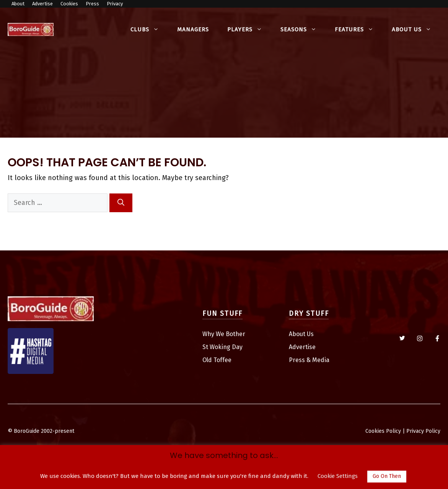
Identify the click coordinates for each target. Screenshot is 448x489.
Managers (193, 29)
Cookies (69, 3)
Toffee (222, 360)
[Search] (120, 202)
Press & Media (309, 360)
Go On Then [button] (387, 476)
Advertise (42, 3)
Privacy (115, 3)
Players (249, 29)
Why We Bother (223, 334)
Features (359, 29)
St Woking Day (222, 347)
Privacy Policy (423, 431)
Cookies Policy (383, 431)
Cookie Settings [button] (338, 476)
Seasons (303, 29)
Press (92, 3)
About (17, 3)
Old (207, 360)
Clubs (149, 29)
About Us (416, 29)
